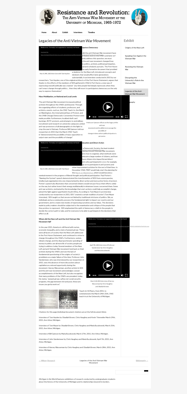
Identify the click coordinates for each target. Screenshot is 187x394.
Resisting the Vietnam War (134, 68)
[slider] (105, 116)
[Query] (131, 372)
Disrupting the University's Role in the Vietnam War (134, 80)
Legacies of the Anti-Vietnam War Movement (135, 92)
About (54, 32)
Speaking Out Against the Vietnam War (135, 57)
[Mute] (122, 116)
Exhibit (65, 32)
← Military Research (47, 360)
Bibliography (130, 102)
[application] (60, 58)
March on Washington (84, 173)
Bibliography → (142, 360)
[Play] (89, 116)
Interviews (78, 32)
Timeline (91, 32)
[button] (108, 107)
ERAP (104, 162)
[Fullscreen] (126, 116)
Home (44, 32)
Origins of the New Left (134, 48)
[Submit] (146, 371)
